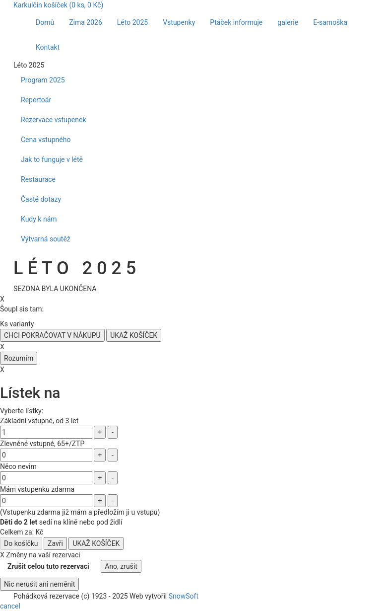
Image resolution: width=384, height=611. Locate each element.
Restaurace (38, 179)
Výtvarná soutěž (45, 239)
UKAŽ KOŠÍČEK (133, 335)
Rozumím (18, 358)
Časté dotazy (41, 199)
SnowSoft (183, 596)
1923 (99, 596)
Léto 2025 (132, 22)
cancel (10, 606)
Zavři (55, 543)
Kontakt (48, 47)
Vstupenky (179, 22)
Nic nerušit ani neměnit (39, 584)
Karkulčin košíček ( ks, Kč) (58, 5)
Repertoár (36, 100)
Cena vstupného (45, 140)
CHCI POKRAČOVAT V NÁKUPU (52, 335)
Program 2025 (43, 80)
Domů (45, 22)
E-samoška (330, 22)
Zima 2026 (85, 22)
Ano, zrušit (121, 566)
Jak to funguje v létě (52, 159)
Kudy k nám (39, 219)
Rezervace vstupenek (53, 120)
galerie (287, 22)
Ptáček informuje (236, 22)
